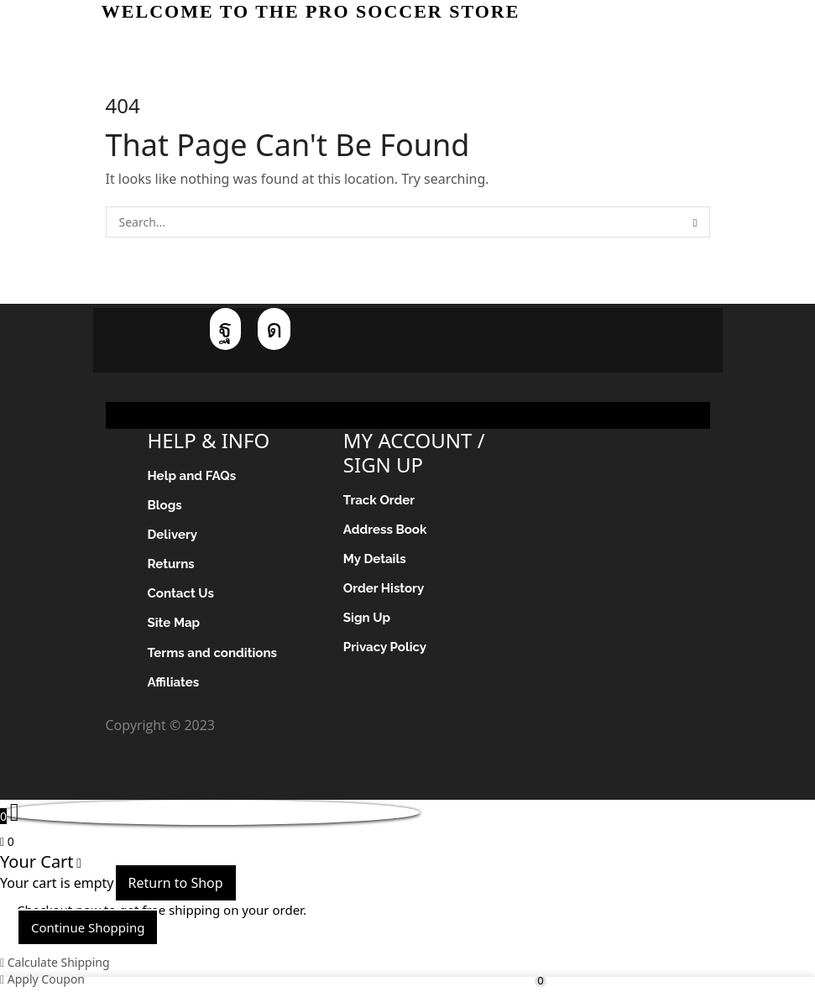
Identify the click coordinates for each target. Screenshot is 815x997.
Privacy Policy (387, 653)
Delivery (174, 537)
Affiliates (175, 690)
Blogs (166, 506)
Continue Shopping (87, 936)
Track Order (381, 501)
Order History (386, 592)
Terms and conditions (216, 660)
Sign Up (368, 623)
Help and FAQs (195, 476)
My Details (376, 562)
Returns (172, 568)
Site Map (175, 629)
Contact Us (183, 599)
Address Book (387, 531)
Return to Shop (175, 892)
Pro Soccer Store (269, 734)
